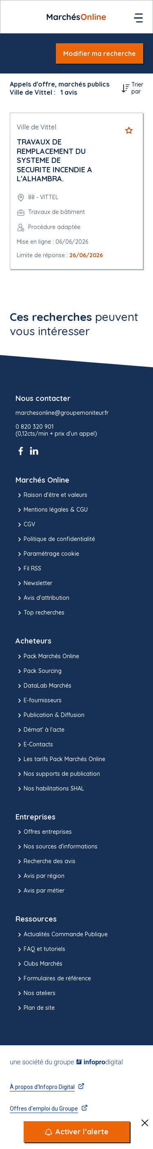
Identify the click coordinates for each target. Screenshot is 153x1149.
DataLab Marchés (43, 686)
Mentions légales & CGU (52, 510)
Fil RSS (28, 569)
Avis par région (40, 876)
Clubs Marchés (39, 964)
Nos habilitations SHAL (50, 789)
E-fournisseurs (39, 701)
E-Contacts (34, 745)
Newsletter (34, 583)
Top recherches (40, 613)
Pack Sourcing (39, 671)
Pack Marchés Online (47, 656)
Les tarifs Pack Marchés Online (60, 759)
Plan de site (35, 1008)
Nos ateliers (35, 993)
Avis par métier (40, 891)
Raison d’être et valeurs (51, 495)
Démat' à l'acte (40, 730)
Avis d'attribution (42, 598)
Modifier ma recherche (99, 53)
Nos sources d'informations (57, 847)
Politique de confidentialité (55, 539)
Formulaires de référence (53, 979)
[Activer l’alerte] (77, 1131)
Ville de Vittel (36, 127)
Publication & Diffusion (50, 715)
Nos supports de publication (58, 774)
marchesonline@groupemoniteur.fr (62, 413)
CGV (25, 525)
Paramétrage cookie (47, 554)
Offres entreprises (44, 832)
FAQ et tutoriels (40, 949)
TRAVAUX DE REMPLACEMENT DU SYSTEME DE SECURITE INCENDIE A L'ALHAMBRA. (54, 160)
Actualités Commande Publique (62, 935)
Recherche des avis (45, 861)
